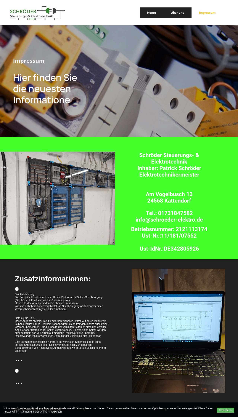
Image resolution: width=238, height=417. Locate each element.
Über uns (177, 13)
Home (151, 13)
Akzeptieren (225, 410)
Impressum (207, 13)
